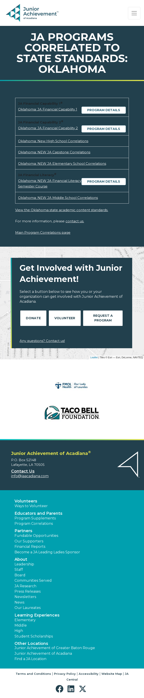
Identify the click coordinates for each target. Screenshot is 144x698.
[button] (61, 689)
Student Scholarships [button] (33, 636)
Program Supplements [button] (35, 518)
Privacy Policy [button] (65, 673)
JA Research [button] (25, 586)
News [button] (19, 602)
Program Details (103, 110)
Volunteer (64, 318)
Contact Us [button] (23, 471)
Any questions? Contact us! (42, 341)
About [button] (20, 559)
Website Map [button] (111, 673)
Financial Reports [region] (29, 546)
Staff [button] (18, 569)
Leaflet (94, 357)
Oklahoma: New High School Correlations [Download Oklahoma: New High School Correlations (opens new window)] (53, 141)
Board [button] (19, 575)
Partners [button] (23, 531)
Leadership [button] (24, 564)
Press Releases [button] (27, 591)
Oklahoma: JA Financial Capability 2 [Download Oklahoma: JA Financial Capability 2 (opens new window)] (48, 128)
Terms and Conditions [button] (33, 673)
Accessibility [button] (89, 673)
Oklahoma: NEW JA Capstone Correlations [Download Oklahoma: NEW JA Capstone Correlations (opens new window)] (54, 152)
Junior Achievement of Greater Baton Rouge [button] (54, 648)
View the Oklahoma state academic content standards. (61, 210)
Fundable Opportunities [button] (36, 535)
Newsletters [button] (25, 597)
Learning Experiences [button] (37, 615)
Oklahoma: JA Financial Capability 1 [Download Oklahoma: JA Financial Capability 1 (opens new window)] (47, 109)
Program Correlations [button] (33, 523)
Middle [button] (20, 625)
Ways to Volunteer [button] (31, 506)
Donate (33, 318)
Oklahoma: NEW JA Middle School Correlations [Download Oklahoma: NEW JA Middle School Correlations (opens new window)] (58, 198)
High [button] (18, 631)
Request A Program (103, 318)
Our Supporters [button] (28, 541)
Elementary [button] (25, 620)
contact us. (75, 221)
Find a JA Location (30, 659)
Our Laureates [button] (27, 608)
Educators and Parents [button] (38, 513)
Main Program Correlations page (42, 232)
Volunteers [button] (25, 501)
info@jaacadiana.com (30, 476)
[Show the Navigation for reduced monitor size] (134, 13)
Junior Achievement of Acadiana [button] (43, 653)
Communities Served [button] (33, 580)
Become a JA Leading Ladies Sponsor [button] (47, 552)
